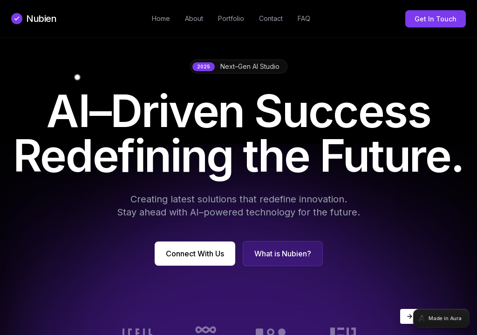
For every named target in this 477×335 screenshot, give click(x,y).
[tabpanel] (238, 167)
